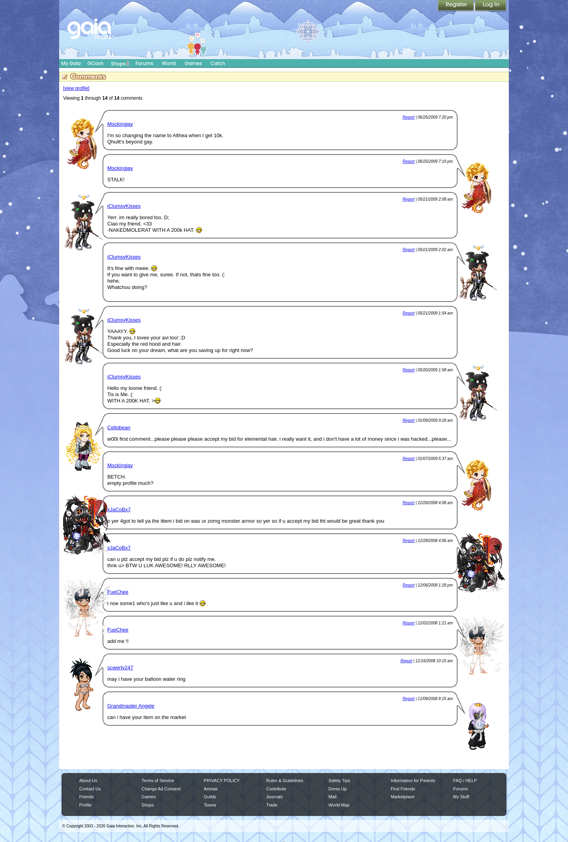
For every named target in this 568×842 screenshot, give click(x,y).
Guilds (210, 796)
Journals (274, 796)
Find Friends (403, 788)
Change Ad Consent (161, 788)
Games (193, 63)
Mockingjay (120, 124)
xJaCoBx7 (119, 509)
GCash (96, 63)
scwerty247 (120, 668)
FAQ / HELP (465, 780)
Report (409, 117)
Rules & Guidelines (284, 780)
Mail (332, 796)
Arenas (211, 788)
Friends (86, 796)
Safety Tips (339, 780)
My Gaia (70, 63)
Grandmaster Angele (130, 706)
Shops (120, 63)
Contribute (276, 788)
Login (490, 6)
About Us (88, 780)
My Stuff (461, 796)
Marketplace (403, 796)
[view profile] (76, 88)
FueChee (117, 592)
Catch (218, 63)
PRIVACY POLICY (222, 780)
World (169, 63)
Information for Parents (413, 780)
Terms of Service (158, 780)
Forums (144, 63)
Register (456, 6)
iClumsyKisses (124, 206)
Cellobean (119, 427)
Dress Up (338, 788)
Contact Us (90, 788)
